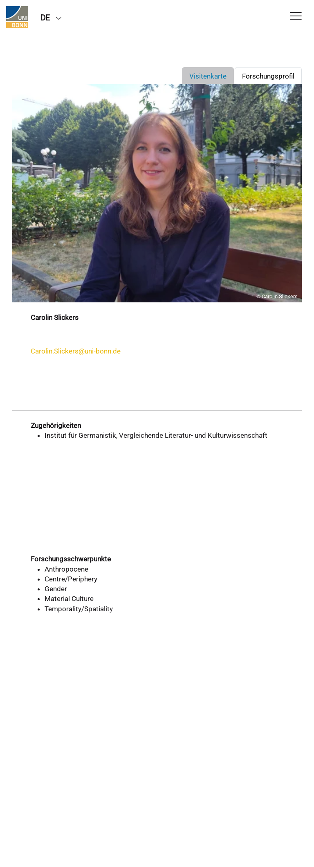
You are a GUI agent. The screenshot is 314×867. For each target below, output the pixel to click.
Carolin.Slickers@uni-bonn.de (76, 351)
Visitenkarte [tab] (208, 76)
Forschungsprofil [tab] (268, 76)
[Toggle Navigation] (296, 16)
